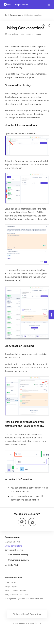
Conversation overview (17, 560)
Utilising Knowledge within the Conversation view (24, 598)
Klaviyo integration (12, 586)
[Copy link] (49, 25)
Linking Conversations (32, 15)
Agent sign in (24, 623)
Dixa (39, 623)
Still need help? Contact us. (27, 614)
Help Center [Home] (21, 4)
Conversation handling (16, 555)
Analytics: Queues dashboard (16, 594)
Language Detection (12, 542)
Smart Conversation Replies (15, 590)
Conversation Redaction (14, 550)
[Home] (7, 5)
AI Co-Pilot (11, 565)
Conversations (15, 15)
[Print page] (43, 25)
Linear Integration (11, 582)
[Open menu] (49, 4)
